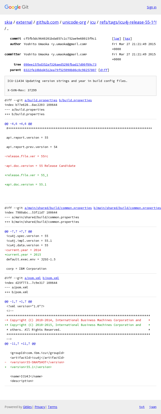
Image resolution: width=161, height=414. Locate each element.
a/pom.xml (33, 278)
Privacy (40, 407)
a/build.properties (41, 100)
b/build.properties (75, 100)
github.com (47, 22)
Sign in (151, 7)
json (152, 407)
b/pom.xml (51, 278)
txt (142, 407)
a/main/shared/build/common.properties (58, 208)
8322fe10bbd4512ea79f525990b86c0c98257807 (60, 70)
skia (8, 22)
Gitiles (27, 407)
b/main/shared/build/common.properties (127, 208)
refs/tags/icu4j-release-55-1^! (128, 22)
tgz (127, 38)
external (24, 22)
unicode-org (74, 22)
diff (103, 70)
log (116, 38)
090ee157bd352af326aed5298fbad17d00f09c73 (60, 64)
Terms (52, 407)
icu (93, 22)
